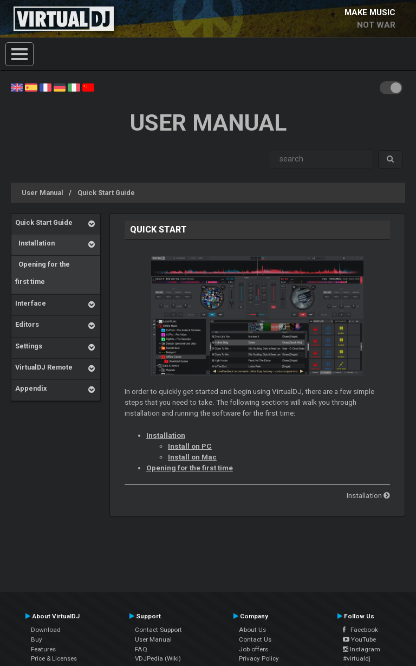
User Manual (42, 193)
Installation (35, 243)
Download (46, 629)
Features (43, 649)
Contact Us (255, 639)
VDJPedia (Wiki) (158, 658)
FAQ (141, 649)
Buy (36, 639)
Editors (27, 324)
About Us (252, 629)
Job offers (253, 649)
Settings (28, 346)
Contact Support (158, 629)
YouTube (359, 639)
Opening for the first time (42, 273)
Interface (30, 303)
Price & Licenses (54, 658)
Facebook (360, 629)
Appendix (31, 388)
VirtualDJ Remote (44, 367)
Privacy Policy (259, 658)
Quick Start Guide (106, 193)
